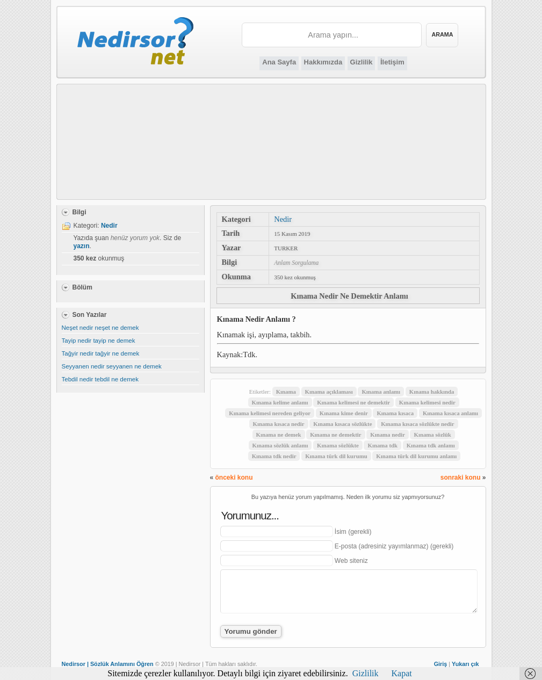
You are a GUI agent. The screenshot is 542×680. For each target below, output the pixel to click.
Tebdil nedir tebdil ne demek (100, 379)
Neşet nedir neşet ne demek (100, 327)
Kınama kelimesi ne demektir (353, 402)
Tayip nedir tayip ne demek (98, 340)
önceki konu (234, 477)
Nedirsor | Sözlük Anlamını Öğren (108, 664)
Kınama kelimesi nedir (427, 402)
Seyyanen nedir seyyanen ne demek (112, 366)
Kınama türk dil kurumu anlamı (416, 456)
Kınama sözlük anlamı (280, 445)
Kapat (402, 673)
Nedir (283, 219)
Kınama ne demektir (335, 434)
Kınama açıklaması (329, 391)
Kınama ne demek (278, 434)
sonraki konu (460, 477)
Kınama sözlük (432, 434)
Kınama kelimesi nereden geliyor (269, 413)
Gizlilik (361, 62)
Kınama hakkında (431, 391)
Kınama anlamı (381, 391)
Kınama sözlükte (338, 445)
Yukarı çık (465, 664)
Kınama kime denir (344, 413)
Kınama (286, 391)
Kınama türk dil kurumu (336, 456)
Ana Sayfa (279, 62)
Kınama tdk (382, 445)
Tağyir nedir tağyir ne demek (101, 353)
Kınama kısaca (395, 413)
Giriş (440, 664)
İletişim (392, 62)
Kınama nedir (387, 434)
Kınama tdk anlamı (431, 445)
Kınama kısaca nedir (279, 424)
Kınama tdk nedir (274, 456)
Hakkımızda (323, 62)
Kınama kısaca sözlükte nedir (417, 424)
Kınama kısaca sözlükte (342, 424)
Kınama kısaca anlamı (450, 413)
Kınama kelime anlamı (280, 402)
